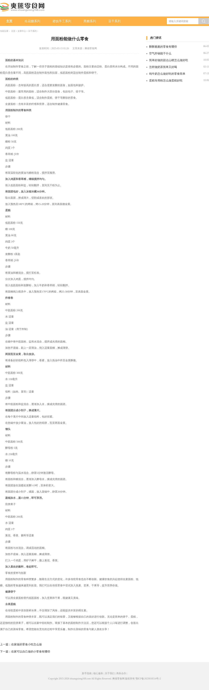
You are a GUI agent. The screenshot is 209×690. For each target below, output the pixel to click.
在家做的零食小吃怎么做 (26, 644)
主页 (9, 21)
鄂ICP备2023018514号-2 (148, 678)
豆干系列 (114, 21)
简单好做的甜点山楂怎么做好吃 (168, 60)
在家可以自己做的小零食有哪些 (30, 651)
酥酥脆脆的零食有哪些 (163, 46)
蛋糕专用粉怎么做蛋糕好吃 (166, 80)
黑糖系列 (89, 21)
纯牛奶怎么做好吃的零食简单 (167, 73)
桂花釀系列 (32, 21)
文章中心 (22, 31)
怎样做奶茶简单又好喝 (163, 66)
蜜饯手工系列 (61, 21)
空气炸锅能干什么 (160, 53)
